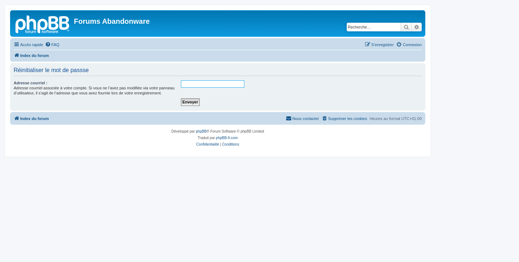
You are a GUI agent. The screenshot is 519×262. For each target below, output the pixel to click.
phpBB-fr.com (227, 138)
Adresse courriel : (31, 83)
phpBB (201, 131)
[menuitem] (52, 44)
